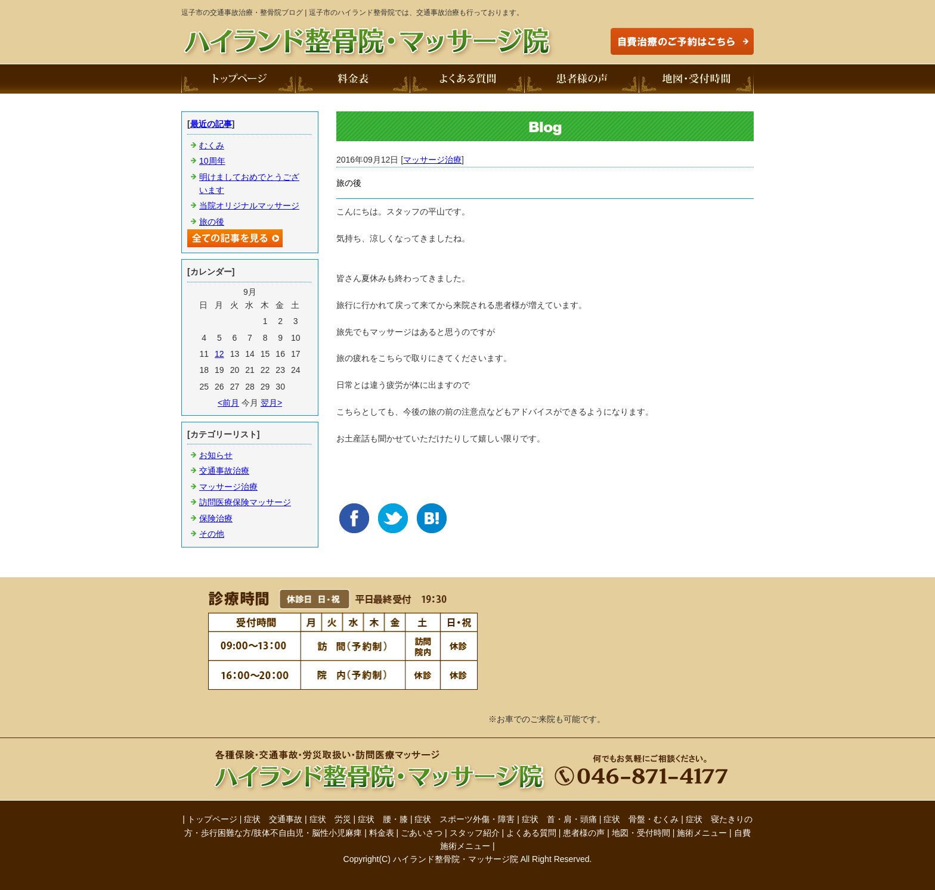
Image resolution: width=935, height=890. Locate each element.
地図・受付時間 (641, 833)
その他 (211, 534)
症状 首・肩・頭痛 (559, 819)
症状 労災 (330, 819)
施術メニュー (702, 833)
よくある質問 (531, 833)
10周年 (212, 161)
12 (219, 354)
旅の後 (211, 221)
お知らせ (216, 455)
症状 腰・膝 (383, 819)
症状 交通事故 (273, 819)
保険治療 (216, 518)
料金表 (381, 833)
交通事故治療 (224, 470)
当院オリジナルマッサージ (249, 205)
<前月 (228, 402)
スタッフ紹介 (475, 833)
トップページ (212, 819)
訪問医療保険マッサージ (245, 502)
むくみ (211, 145)
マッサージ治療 (432, 159)
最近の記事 (211, 124)
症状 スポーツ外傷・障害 (464, 819)
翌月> (271, 402)
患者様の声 (584, 833)
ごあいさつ (421, 833)
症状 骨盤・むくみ (641, 819)
